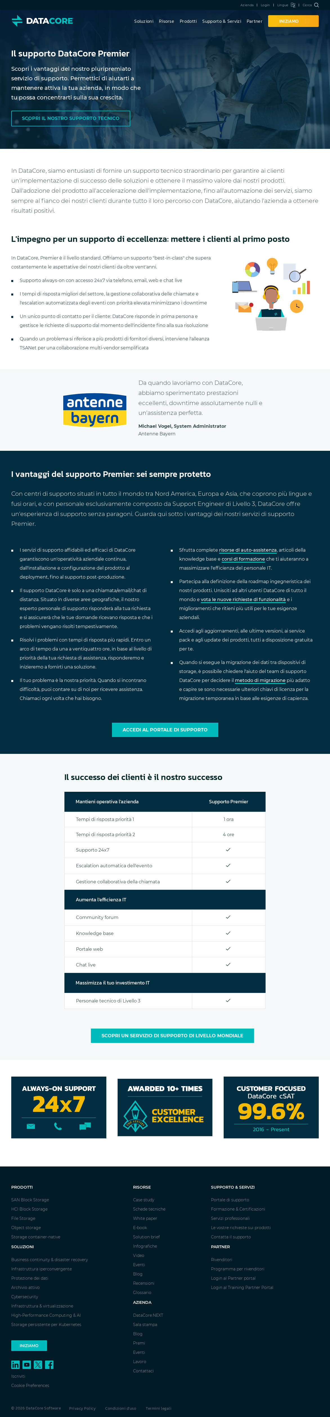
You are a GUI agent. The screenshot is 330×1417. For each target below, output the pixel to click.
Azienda (247, 5)
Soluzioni (143, 21)
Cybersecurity (24, 1296)
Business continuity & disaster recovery (49, 1259)
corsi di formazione (243, 559)
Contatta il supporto (231, 1236)
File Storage (23, 1218)
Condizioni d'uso (120, 1408)
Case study (143, 1199)
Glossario (142, 1292)
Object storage (26, 1227)
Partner (254, 21)
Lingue (286, 5)
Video (138, 1255)
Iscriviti (18, 1376)
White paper (145, 1218)
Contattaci (143, 1370)
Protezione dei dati (29, 1278)
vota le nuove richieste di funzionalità (243, 599)
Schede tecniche (149, 1209)
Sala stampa (145, 1324)
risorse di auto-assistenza (248, 550)
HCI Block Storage (29, 1209)
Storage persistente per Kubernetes (46, 1324)
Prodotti (188, 21)
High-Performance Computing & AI (46, 1315)
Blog (138, 1274)
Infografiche (145, 1246)
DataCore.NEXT (148, 1315)
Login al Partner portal (233, 1278)
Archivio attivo (25, 1287)
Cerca (311, 5)
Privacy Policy (82, 1408)
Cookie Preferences (30, 1385)
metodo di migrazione (260, 680)
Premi (139, 1343)
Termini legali (158, 1408)
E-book (140, 1227)
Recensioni (143, 1283)
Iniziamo (29, 1345)
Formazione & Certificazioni (238, 1209)
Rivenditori (221, 1259)
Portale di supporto (230, 1199)
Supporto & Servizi (221, 21)
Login (265, 5)
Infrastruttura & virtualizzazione (42, 1306)
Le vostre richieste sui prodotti (241, 1227)
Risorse (166, 21)
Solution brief (146, 1236)
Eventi (139, 1264)
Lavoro (139, 1361)
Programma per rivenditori (237, 1269)
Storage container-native (35, 1236)
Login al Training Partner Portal (242, 1287)
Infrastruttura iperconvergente (41, 1269)
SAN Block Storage (30, 1199)
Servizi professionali (230, 1218)
